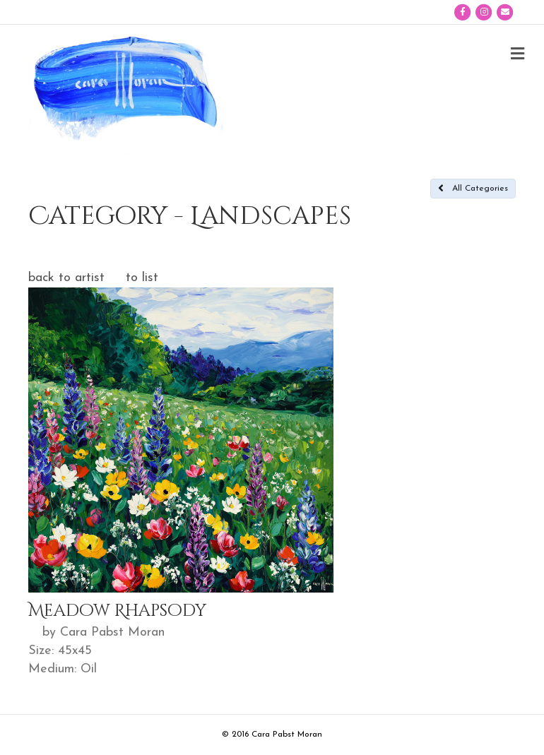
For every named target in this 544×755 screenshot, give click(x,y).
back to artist (66, 278)
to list (142, 278)
